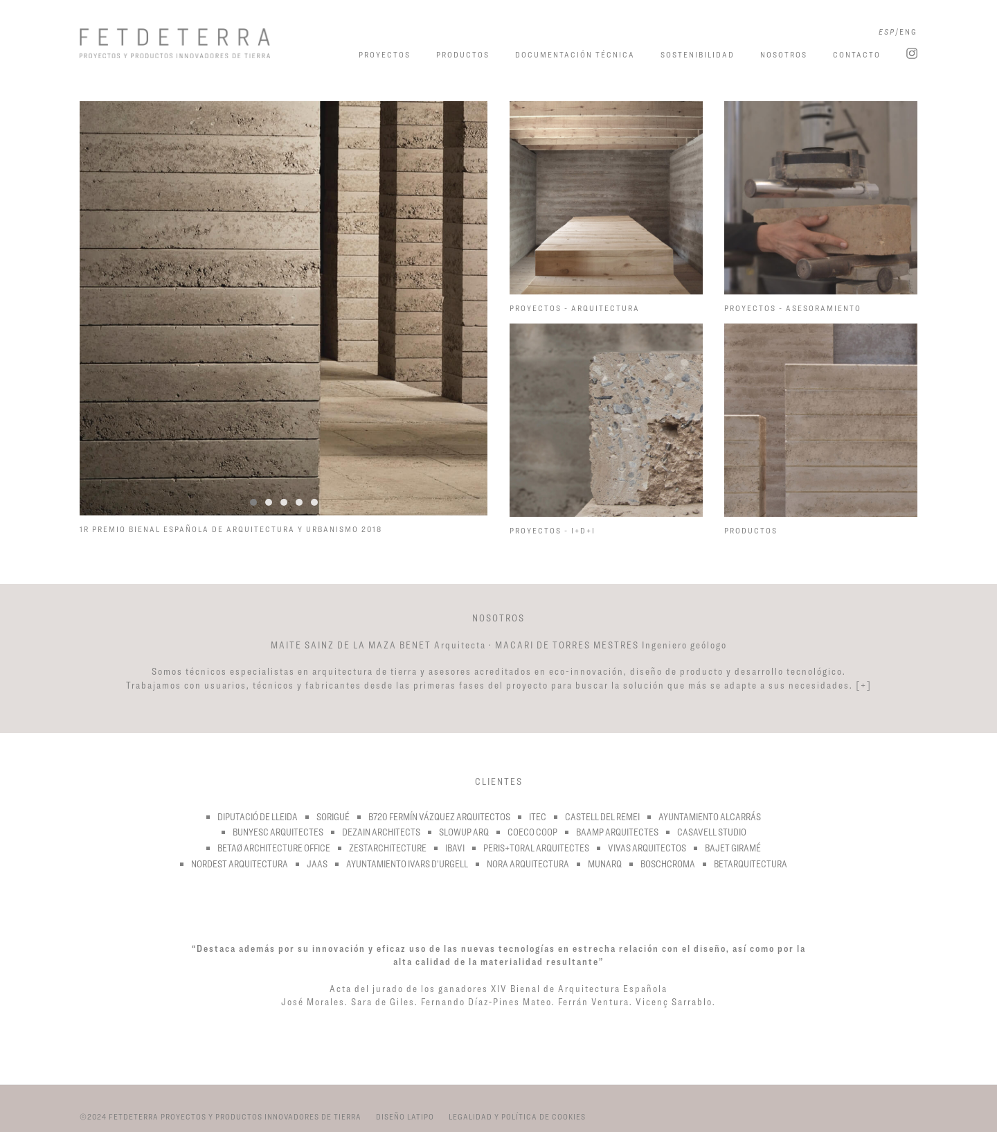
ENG (908, 31)
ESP (887, 31)
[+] (864, 685)
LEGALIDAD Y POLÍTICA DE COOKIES (517, 1116)
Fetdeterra (195, 43)
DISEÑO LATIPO (405, 1116)
